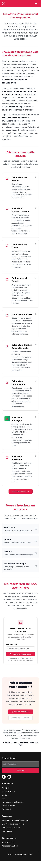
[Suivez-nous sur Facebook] (4, 777)
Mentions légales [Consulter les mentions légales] (9, 805)
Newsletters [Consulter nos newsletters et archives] (7, 831)
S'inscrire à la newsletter (20, 654)
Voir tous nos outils (20, 491)
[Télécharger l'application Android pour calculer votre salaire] (10, 846)
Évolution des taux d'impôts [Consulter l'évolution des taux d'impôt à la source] (13, 824)
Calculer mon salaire (21, 712)
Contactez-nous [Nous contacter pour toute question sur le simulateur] (8, 791)
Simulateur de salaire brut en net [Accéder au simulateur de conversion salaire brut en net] (15, 820)
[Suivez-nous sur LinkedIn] (9, 777)
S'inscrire (20, 770)
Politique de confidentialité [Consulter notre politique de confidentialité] (12, 802)
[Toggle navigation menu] (36, 3)
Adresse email (11, 644)
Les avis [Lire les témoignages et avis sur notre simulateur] (5, 795)
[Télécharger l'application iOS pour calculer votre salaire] (8, 842)
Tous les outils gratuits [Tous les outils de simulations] (11, 827)
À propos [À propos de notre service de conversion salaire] (5, 788)
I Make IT (30, 855)
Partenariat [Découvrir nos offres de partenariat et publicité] (6, 809)
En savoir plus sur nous (20, 718)
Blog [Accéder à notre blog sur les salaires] (3, 798)
